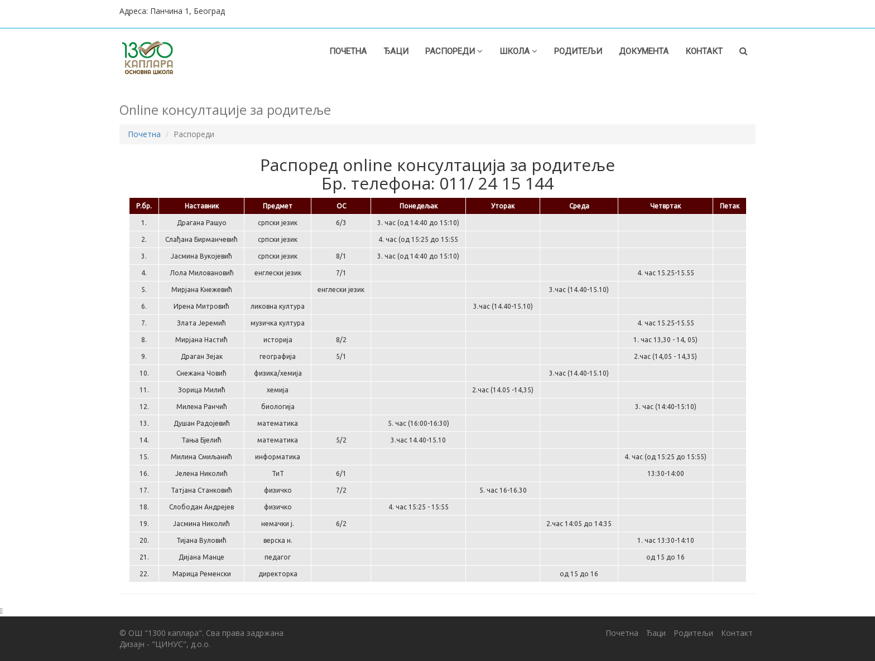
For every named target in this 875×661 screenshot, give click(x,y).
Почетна (348, 51)
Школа (518, 51)
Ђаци (395, 51)
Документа (644, 51)
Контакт (704, 51)
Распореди (454, 51)
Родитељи (578, 51)
